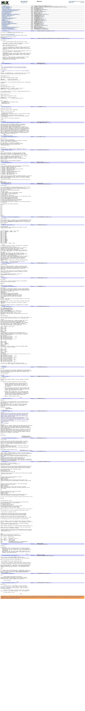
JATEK (69, 707)
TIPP (74, 708)
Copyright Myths (24, 2)
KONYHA (74, 707)
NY (37, 708)
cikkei (47, 9)
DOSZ (24, 707)
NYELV (39, 708)
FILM (30, 707)
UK (80, 708)
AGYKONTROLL (4, 707)
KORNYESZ (81, 707)
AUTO (11, 707)
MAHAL (17, 708)
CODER (20, 707)
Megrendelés (71, 2)
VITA (9, 709)
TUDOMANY (77, 708)
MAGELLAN (13, 708)
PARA (50, 708)
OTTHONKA (46, 708)
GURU (24, 1)
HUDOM (61, 707)
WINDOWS (18, 709)
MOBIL (20, 708)
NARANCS (29, 708)
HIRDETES (50, 707)
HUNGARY (66, 707)
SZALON (69, 708)
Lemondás (82, 2)
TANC (72, 708)
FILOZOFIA (33, 707)
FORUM (37, 707)
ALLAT (8, 707)
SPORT (62, 708)
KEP (71, 707)
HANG (43, 707)
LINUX (9, 708)
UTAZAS (2, 709)
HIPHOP (45, 707)
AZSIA (13, 707)
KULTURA (6, 708)
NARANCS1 (34, 708)
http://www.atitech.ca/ (11, 34)
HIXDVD (58, 707)
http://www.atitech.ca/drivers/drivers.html (13, 35)
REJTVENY (56, 708)
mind (20, 9)
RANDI (53, 708)
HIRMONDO (54, 707)
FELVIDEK (27, 707)
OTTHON (42, 708)
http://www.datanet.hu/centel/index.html (16, 644)
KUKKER (2, 708)
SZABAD (65, 708)
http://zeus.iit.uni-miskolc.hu (6, 542)
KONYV (77, 707)
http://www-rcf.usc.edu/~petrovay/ (7, 156)
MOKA (23, 708)
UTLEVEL (6, 709)
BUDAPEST (17, 707)
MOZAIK (25, 708)
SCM (60, 708)
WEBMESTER (12, 709)
